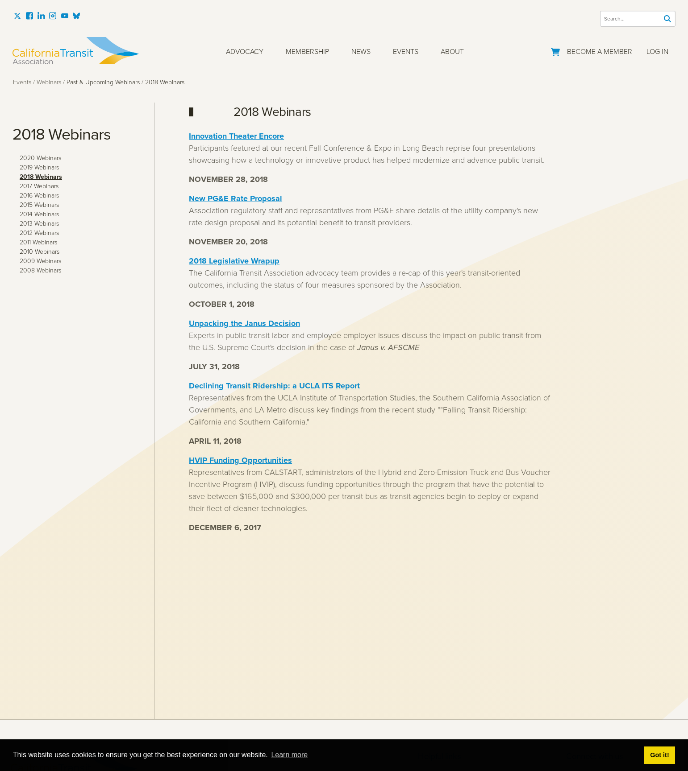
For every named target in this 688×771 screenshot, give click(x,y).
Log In (657, 51)
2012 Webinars (39, 233)
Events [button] (405, 51)
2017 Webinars (39, 186)
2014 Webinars (39, 214)
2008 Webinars (40, 270)
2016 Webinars (39, 195)
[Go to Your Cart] (555, 50)
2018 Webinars (41, 176)
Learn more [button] (289, 755)
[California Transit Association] (76, 50)
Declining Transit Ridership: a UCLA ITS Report (274, 386)
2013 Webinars (39, 223)
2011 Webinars (38, 242)
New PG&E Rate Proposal (235, 198)
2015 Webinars (39, 205)
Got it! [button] (659, 755)
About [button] (452, 51)
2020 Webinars (40, 158)
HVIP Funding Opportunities (240, 460)
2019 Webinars (39, 167)
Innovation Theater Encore (236, 136)
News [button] (361, 51)
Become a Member (599, 51)
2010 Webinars (39, 251)
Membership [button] (307, 51)
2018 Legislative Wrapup (234, 261)
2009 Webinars (40, 261)
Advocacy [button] (244, 51)
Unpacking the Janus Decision (244, 323)
